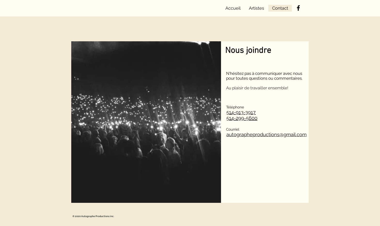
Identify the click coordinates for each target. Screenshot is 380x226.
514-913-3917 (241, 112)
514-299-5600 (241, 118)
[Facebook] (298, 8)
